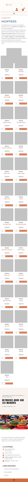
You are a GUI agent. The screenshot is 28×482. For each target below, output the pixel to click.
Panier (6, 475)
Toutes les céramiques (11, 469)
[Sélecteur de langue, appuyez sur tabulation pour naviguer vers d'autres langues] (14, 5)
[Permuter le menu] (14, 13)
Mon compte (8, 472)
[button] (14, 480)
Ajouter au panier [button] (9, 78)
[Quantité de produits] (3, 78)
